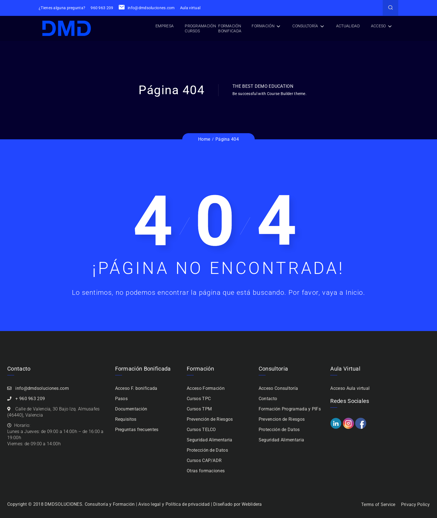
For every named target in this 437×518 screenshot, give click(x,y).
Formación (263, 26)
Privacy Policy (415, 504)
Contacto (268, 398)
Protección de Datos (207, 450)
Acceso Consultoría (278, 388)
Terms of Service (378, 504)
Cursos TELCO (201, 429)
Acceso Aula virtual (350, 388)
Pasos (121, 398)
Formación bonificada (229, 28)
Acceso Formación (206, 388)
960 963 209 (102, 8)
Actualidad (348, 26)
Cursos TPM (199, 409)
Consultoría (305, 26)
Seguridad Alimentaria (209, 439)
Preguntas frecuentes (137, 429)
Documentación (131, 409)
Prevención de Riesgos (210, 419)
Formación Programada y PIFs (290, 409)
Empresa (165, 26)
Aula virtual (190, 8)
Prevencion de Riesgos (282, 419)
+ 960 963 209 (30, 398)
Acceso (378, 26)
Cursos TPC (199, 398)
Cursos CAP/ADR (204, 460)
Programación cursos (200, 28)
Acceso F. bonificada (136, 388)
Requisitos (126, 419)
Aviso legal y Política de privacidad (174, 504)
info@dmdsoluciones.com (147, 8)
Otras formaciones (206, 470)
